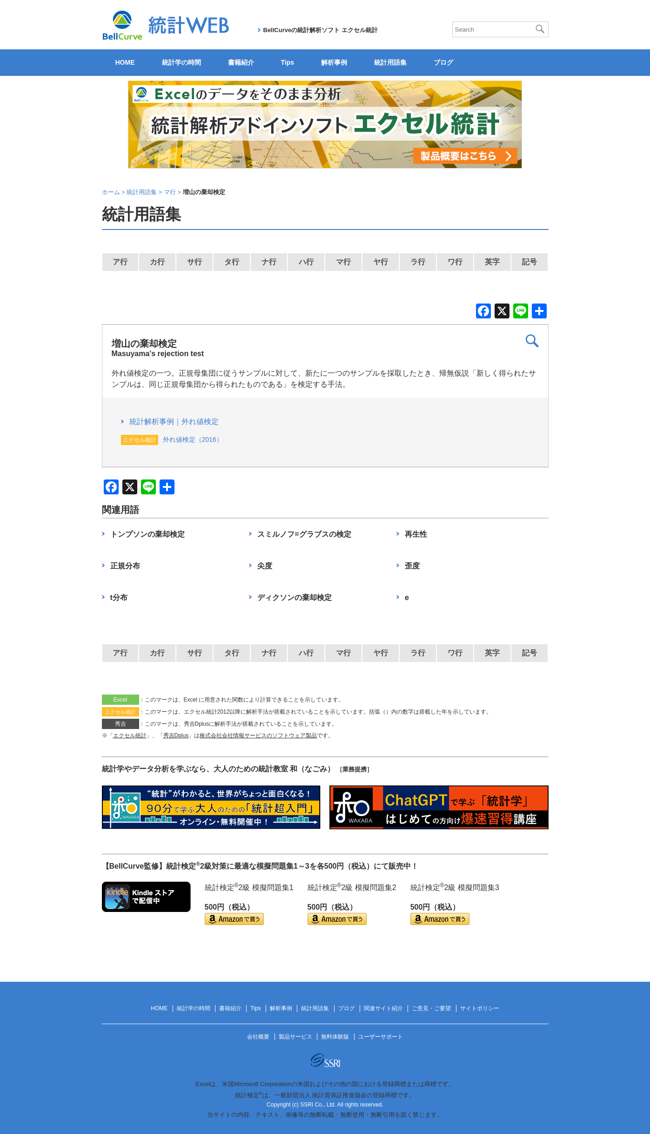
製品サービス (295, 1036)
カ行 (157, 262)
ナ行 (268, 262)
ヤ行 (380, 262)
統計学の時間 (181, 62)
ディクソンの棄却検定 (294, 597)
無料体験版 (335, 1036)
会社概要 (258, 1036)
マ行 (343, 262)
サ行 (194, 262)
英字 (492, 262)
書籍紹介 (241, 62)
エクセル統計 (130, 735)
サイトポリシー (479, 1008)
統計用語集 (390, 62)
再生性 (416, 534)
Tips (288, 62)
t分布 (118, 597)
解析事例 (334, 62)
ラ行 (417, 262)
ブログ (443, 62)
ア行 (120, 262)
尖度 (264, 566)
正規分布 (125, 566)
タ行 (231, 262)
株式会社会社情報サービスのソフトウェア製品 (258, 735)
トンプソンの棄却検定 (147, 534)
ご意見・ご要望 (431, 1008)
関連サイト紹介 (383, 1008)
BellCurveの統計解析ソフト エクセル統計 (320, 30)
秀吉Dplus (176, 735)
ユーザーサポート (380, 1036)
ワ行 (455, 262)
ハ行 (306, 262)
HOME (125, 62)
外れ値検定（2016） (193, 439)
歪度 (412, 566)
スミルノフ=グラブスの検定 (304, 534)
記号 (529, 262)
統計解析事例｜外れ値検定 (174, 421)
